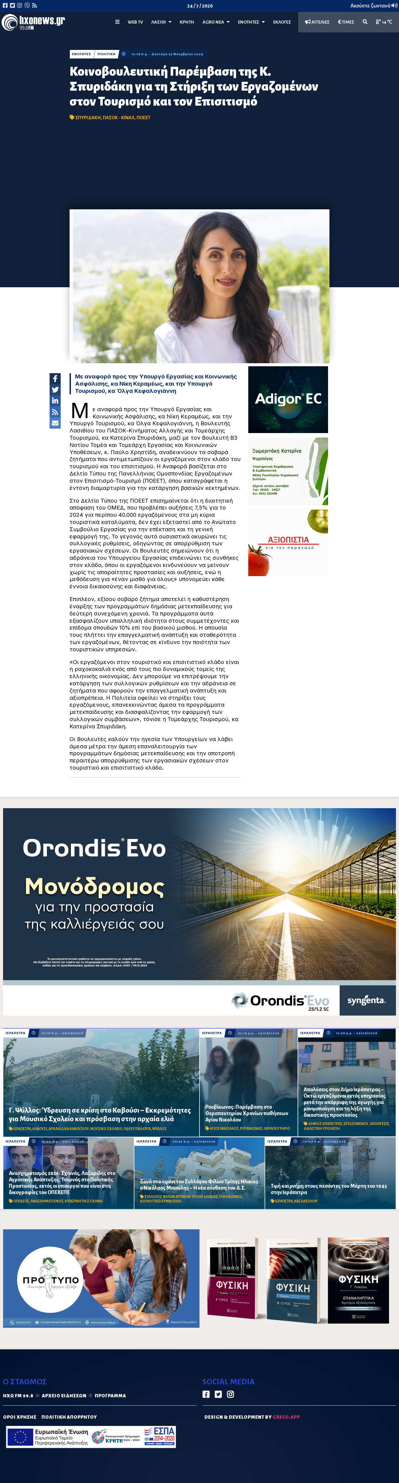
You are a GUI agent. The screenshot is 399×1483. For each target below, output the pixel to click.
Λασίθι (161, 22)
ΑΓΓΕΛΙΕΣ (317, 22)
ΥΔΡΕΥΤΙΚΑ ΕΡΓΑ (137, 1129)
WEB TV (135, 22)
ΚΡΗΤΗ (187, 22)
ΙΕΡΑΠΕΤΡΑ (15, 1033)
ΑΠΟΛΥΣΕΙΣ (379, 1124)
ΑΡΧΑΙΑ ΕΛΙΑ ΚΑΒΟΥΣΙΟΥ (68, 1129)
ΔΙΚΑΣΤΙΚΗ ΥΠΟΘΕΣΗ (322, 1129)
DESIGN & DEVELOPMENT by (252, 1417)
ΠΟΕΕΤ (143, 117)
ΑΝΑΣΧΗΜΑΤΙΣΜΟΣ (46, 1201)
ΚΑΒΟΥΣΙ (39, 1129)
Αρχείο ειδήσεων (64, 1395)
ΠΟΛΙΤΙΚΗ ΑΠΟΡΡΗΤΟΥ (69, 1417)
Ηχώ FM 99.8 (18, 1395)
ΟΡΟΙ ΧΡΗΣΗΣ (20, 1417)
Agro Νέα (216, 22)
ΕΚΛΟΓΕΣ (282, 22)
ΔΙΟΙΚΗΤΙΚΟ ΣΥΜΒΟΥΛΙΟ (160, 1201)
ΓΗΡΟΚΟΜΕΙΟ (230, 1197)
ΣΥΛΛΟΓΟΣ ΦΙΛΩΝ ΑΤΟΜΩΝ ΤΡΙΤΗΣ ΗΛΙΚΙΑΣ (181, 1197)
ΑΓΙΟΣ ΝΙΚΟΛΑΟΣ (224, 1129)
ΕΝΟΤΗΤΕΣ (251, 22)
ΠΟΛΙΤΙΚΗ (107, 54)
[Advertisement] (199, 168)
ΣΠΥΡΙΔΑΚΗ (88, 117)
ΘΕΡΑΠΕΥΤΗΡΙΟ (277, 1129)
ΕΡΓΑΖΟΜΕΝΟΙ (356, 1124)
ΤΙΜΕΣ (346, 22)
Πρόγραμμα (110, 1395)
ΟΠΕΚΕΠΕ (21, 1201)
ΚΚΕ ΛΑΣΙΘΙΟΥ (306, 1201)
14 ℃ (384, 22)
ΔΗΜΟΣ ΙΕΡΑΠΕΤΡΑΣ (325, 1124)
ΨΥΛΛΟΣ (159, 1129)
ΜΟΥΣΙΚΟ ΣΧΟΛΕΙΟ (106, 1129)
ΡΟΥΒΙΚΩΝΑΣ (251, 1129)
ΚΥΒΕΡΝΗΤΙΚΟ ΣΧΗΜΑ (84, 1201)
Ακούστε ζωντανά (374, 6)
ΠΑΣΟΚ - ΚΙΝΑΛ (119, 117)
